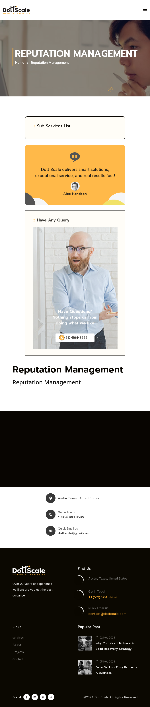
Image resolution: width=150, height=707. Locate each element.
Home (19, 62)
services (18, 639)
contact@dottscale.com (107, 616)
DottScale (101, 697)
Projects (18, 654)
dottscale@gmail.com (73, 533)
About (17, 647)
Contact (18, 661)
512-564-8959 (76, 341)
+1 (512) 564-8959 (71, 517)
